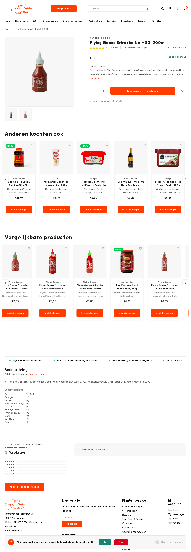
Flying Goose (100, 38)
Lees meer (95, 78)
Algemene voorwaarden (134, 532)
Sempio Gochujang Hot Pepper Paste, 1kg (95, 183)
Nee (121, 542)
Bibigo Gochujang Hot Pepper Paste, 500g (170, 183)
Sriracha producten (38, 374)
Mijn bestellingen (176, 514)
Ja (104, 542)
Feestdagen (127, 21)
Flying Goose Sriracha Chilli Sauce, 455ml (95, 287)
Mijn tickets (173, 518)
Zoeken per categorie (73, 21)
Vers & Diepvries (172, 360)
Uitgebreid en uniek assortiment (25, 360)
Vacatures (127, 523)
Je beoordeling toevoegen (134, 48)
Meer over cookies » (172, 542)
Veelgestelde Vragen (132, 506)
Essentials (111, 21)
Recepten (141, 21)
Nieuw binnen (21, 21)
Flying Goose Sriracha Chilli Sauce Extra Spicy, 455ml (58, 287)
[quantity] (24, 202)
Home (7, 21)
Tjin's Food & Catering (133, 519)
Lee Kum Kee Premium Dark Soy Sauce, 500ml (133, 183)
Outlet (35, 21)
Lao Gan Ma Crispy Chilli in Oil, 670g (21, 183)
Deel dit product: (100, 101)
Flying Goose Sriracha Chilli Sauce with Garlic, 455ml (170, 287)
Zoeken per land (50, 21)
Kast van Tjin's (95, 21)
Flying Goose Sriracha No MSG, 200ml (32, 29)
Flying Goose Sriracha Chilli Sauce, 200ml (21, 287)
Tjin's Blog (156, 21)
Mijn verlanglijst (175, 523)
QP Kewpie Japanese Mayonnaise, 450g (58, 183)
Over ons (126, 515)
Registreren (173, 510)
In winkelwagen (20, 209)
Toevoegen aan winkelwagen (143, 91)
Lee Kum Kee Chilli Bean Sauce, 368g (133, 287)
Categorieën (63, 8)
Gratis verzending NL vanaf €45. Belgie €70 (130, 360)
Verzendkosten (129, 511)
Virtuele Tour (128, 527)
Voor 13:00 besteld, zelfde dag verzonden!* (75, 360)
